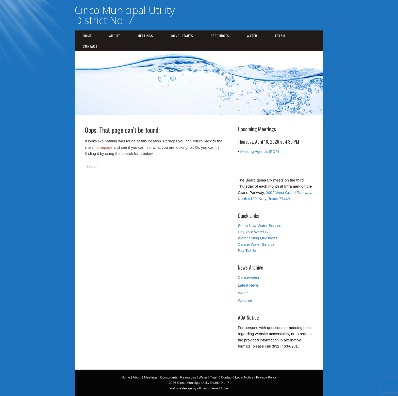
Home (87, 35)
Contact (90, 46)
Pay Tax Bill (247, 250)
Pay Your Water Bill (254, 232)
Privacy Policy (266, 377)
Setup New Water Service (259, 225)
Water (252, 35)
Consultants (182, 35)
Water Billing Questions (257, 238)
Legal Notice (244, 377)
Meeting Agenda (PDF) (259, 151)
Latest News (248, 285)
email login (220, 388)
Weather (245, 300)
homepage (103, 147)
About (114, 35)
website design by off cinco (189, 388)
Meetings (145, 35)
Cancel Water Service (256, 244)
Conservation (249, 277)
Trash (280, 35)
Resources (220, 35)
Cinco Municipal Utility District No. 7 (125, 15)
